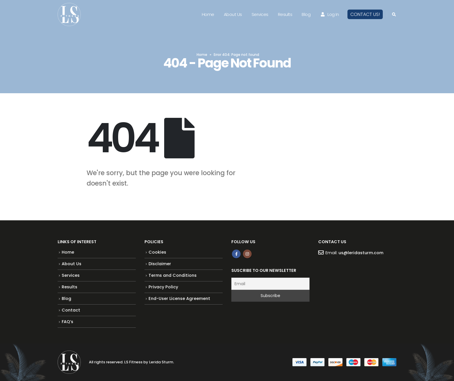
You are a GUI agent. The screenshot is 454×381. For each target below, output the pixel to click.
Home (208, 14)
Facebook (236, 254)
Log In (329, 14)
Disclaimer (160, 264)
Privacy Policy (163, 287)
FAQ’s (67, 322)
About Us (233, 14)
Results (285, 14)
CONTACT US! (365, 14)
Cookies (157, 252)
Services (260, 14)
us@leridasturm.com (360, 253)
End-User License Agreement (179, 298)
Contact (71, 310)
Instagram (247, 254)
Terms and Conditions (173, 275)
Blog (306, 14)
